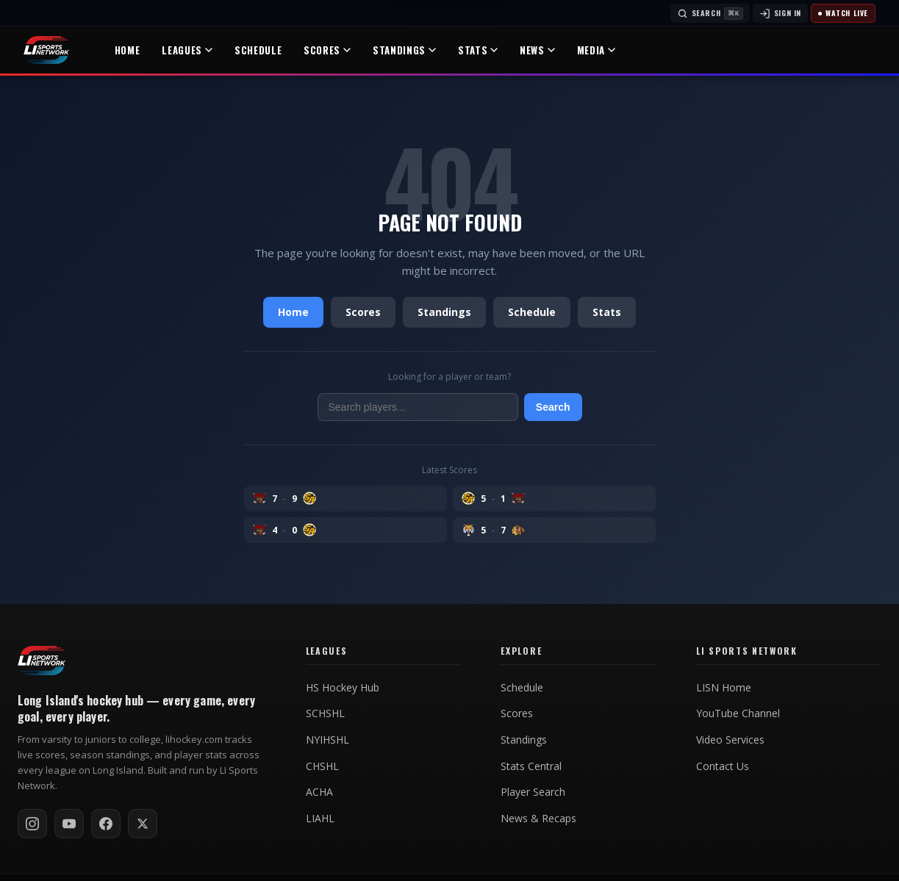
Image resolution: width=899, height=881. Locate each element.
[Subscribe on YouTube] (69, 823)
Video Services (730, 740)
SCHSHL (325, 713)
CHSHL (322, 766)
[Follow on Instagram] (32, 823)
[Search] (710, 13)
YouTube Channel (738, 713)
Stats (478, 50)
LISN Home (723, 687)
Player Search (533, 792)
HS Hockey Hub (342, 687)
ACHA (319, 792)
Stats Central (531, 766)
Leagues (187, 50)
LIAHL (320, 818)
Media (596, 50)
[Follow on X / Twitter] (142, 823)
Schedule (258, 50)
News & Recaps (538, 818)
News (537, 50)
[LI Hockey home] (41, 660)
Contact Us (722, 766)
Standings (404, 50)
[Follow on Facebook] (106, 823)
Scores (327, 50)
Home (127, 50)
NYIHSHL (327, 740)
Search (553, 407)
